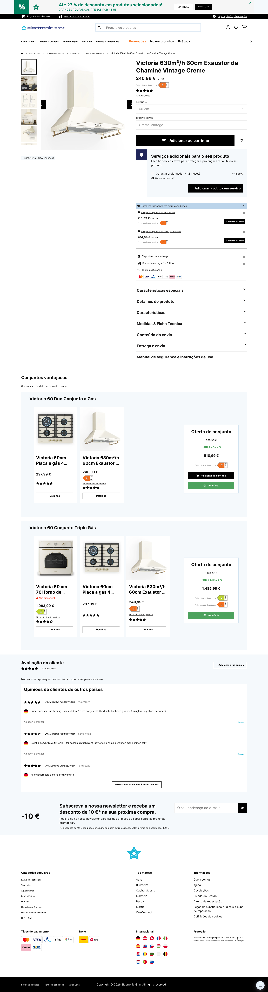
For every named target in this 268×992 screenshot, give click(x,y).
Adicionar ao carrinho (185, 140)
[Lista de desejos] (236, 27)
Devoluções (201, 890)
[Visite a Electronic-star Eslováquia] (145, 946)
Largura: (141, 102)
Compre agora (200, 6)
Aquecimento (29, 890)
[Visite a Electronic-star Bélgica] (165, 954)
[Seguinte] (251, 41)
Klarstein (141, 896)
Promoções (166, 41)
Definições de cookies (207, 916)
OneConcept (144, 912)
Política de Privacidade (204, 940)
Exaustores (85, 53)
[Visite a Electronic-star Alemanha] (138, 938)
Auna (139, 879)
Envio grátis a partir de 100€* (80, 16)
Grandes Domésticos (61, 53)
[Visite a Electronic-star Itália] (165, 938)
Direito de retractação (207, 901)
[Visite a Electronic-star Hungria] (159, 946)
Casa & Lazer (37, 53)
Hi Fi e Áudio (29, 918)
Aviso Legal (90, 984)
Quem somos (201, 879)
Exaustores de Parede (110, 53)
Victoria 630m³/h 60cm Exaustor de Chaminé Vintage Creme (161, 53)
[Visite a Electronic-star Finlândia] (159, 954)
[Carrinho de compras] (244, 27)
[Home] (25, 53)
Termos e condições (64, 984)
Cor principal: (144, 118)
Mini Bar (26, 901)
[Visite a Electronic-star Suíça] (152, 938)
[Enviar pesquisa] (99, 27)
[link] (55, 429)
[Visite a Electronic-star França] (159, 938)
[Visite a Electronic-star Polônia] (165, 946)
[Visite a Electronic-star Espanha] (138, 946)
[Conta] (228, 27)
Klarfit (140, 907)
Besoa (140, 901)
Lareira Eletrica (31, 896)
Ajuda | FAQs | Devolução (232, 16)
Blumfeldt (142, 885)
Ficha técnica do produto (146, 85)
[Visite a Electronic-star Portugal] (145, 962)
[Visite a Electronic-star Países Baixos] (138, 962)
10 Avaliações (143, 95)
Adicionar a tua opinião (225, 665)
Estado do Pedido (205, 896)
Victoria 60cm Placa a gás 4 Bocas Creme (51, 460)
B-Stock (213, 41)
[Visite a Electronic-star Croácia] (138, 954)
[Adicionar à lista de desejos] (241, 140)
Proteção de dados (33, 984)
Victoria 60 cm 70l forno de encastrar (51, 589)
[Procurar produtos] (148, 27)
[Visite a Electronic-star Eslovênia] (152, 962)
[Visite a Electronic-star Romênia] (145, 954)
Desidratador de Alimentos (38, 912)
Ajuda (197, 885)
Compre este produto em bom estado (162, 212)
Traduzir (239, 723)
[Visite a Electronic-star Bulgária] (152, 954)
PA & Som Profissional (35, 879)
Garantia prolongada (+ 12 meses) (178, 173)
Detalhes (55, 495)
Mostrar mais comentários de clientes (138, 784)
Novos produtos (191, 41)
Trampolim (28, 885)
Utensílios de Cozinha (35, 907)
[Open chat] (260, 985)
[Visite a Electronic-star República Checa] (152, 946)
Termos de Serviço (230, 940)
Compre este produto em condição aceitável (166, 231)
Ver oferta (211, 487)
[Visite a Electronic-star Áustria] (145, 938)
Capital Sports (145, 890)
